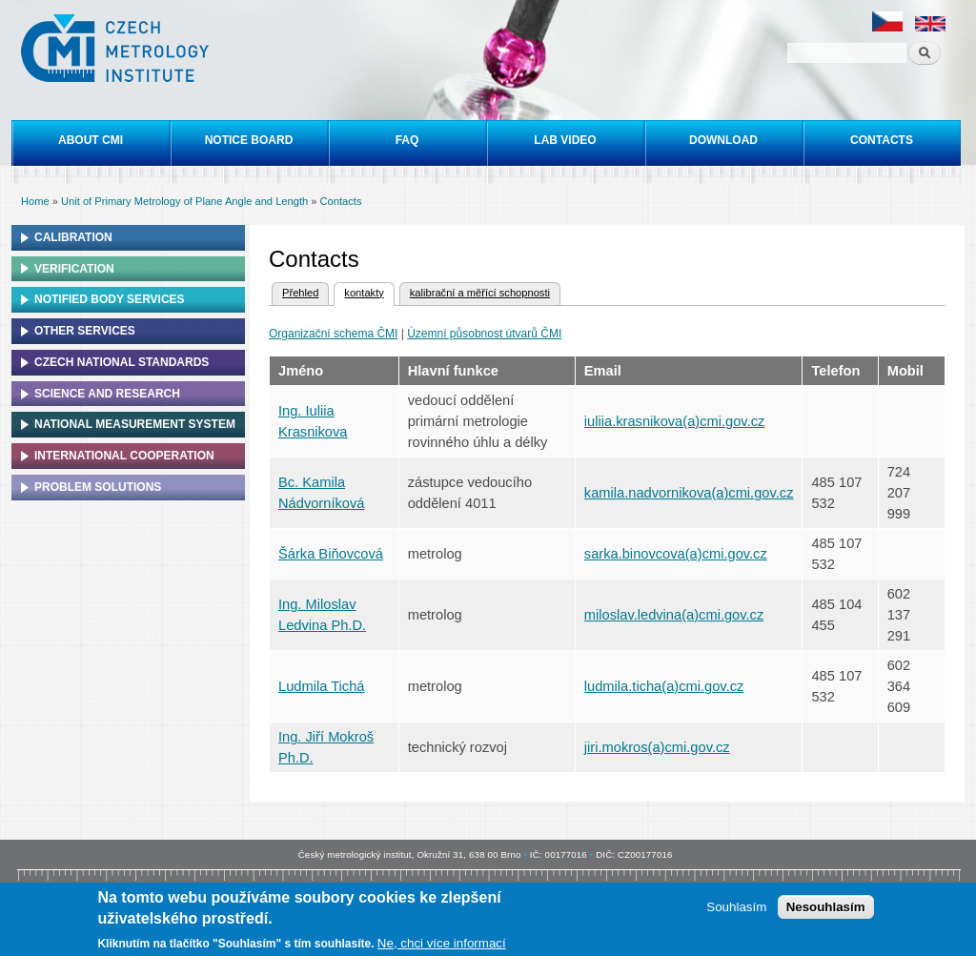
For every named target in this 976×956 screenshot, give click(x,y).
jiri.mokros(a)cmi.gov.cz (657, 747)
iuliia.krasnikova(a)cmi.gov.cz (674, 421)
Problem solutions (97, 487)
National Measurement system (134, 424)
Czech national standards (121, 362)
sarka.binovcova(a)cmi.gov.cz (675, 553)
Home (35, 201)
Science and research (107, 393)
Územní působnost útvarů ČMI (484, 333)
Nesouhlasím (825, 910)
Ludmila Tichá (321, 686)
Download (723, 140)
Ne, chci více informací (441, 946)
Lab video (565, 140)
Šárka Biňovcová (330, 553)
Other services (84, 330)
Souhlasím (736, 910)
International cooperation (124, 455)
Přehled (300, 292)
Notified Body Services (109, 299)
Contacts (881, 140)
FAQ (407, 140)
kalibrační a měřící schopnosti (480, 292)
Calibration (73, 237)
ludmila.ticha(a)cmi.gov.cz (664, 686)
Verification (74, 268)
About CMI (90, 140)
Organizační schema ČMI (333, 333)
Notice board (249, 140)
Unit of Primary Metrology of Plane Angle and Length (184, 201)
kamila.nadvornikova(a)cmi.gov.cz (689, 492)
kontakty (358, 290)
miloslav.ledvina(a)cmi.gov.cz (673, 614)
